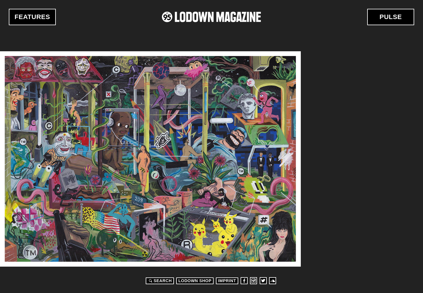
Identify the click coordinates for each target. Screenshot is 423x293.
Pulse (391, 17)
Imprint (227, 280)
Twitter (263, 280)
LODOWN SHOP (195, 280)
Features (32, 17)
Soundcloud (272, 280)
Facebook (244, 280)
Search (159, 281)
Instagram (253, 280)
